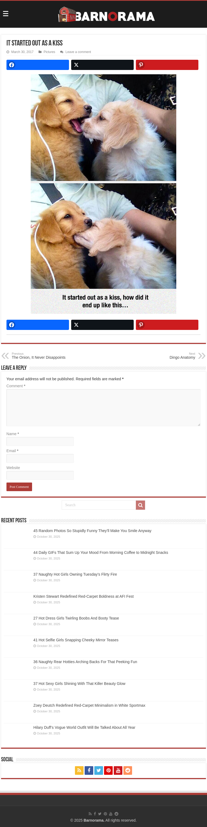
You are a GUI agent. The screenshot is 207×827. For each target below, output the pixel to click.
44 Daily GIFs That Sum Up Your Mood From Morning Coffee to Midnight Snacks (100, 552)
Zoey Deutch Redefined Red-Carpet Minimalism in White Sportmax (89, 705)
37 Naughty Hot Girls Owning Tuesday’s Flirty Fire (75, 574)
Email (12, 451)
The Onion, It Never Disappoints (39, 356)
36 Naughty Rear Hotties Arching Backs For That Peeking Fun (85, 662)
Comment (15, 386)
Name (12, 434)
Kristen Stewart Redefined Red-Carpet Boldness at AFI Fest (83, 596)
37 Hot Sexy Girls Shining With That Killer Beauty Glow (79, 683)
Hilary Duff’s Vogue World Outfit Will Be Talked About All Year (84, 727)
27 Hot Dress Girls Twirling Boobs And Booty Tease (76, 618)
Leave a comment (78, 52)
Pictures (49, 52)
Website (13, 468)
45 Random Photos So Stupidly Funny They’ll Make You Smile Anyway (92, 531)
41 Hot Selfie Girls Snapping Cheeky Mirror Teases (76, 640)
